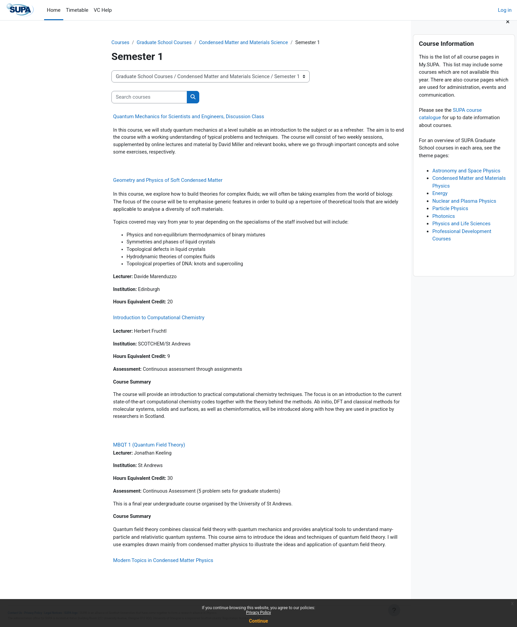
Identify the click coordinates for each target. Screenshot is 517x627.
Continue (258, 621)
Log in (505, 10)
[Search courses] (102, 97)
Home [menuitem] (53, 10)
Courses (73, 43)
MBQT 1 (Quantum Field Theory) (102, 452)
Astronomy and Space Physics (466, 179)
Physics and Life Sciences (461, 232)
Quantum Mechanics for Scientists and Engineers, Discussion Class (141, 117)
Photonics (443, 224)
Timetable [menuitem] (77, 10)
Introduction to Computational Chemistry (111, 322)
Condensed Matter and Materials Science (200, 43)
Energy (439, 202)
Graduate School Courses (118, 43)
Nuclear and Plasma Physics (464, 209)
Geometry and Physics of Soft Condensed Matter (120, 182)
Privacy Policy (258, 612)
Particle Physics (450, 217)
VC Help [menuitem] (103, 10)
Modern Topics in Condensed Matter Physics (116, 569)
